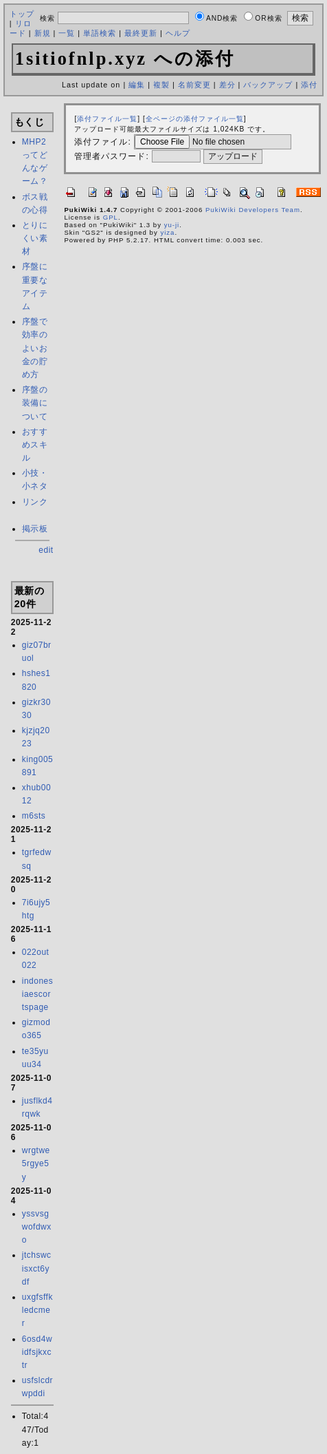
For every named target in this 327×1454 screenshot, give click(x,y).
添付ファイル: (102, 142)
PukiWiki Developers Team (252, 209)
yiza (167, 232)
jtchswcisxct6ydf (37, 1268)
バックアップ (268, 85)
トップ (22, 14)
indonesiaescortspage (38, 994)
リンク (35, 502)
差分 (227, 85)
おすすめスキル (35, 445)
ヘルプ (178, 33)
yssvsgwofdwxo (37, 1227)
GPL (110, 217)
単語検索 (99, 33)
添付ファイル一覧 (107, 119)
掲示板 (35, 529)
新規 (42, 33)
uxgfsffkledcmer (37, 1310)
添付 (309, 85)
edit (45, 550)
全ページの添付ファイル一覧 (195, 119)
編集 (136, 85)
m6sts (34, 816)
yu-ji (172, 225)
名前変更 (194, 85)
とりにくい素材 (35, 238)
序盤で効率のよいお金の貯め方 (35, 348)
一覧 (66, 33)
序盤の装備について (35, 403)
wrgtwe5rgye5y (36, 1163)
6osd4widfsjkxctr (37, 1352)
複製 (161, 85)
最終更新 (140, 33)
